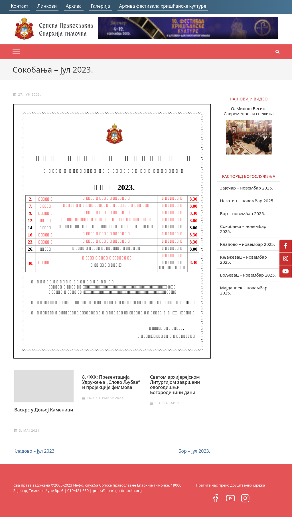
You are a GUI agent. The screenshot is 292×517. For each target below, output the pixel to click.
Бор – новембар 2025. (242, 213)
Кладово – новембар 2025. (247, 244)
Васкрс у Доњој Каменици (43, 409)
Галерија (100, 6)
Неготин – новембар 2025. (247, 200)
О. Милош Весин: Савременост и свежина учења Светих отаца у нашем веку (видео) (248, 111)
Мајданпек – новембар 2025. (243, 290)
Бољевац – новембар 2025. (248, 274)
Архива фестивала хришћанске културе (162, 6)
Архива (74, 6)
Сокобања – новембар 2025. (243, 229)
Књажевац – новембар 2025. (243, 259)
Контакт (19, 6)
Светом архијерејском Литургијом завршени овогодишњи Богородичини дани (175, 384)
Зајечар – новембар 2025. (246, 187)
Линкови (47, 6)
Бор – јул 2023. (194, 451)
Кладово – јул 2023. (34, 451)
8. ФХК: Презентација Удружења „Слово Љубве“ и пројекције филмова (111, 382)
